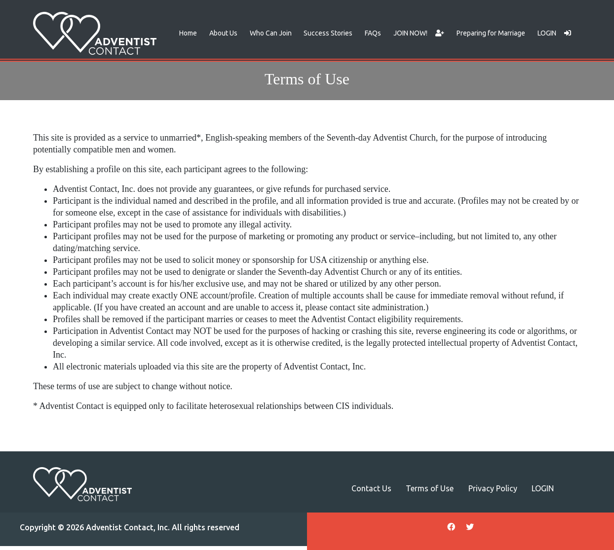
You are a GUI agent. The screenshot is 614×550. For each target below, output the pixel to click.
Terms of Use (430, 488)
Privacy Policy (492, 488)
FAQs (373, 33)
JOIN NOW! (418, 33)
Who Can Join (271, 33)
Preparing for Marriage (491, 33)
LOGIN (554, 33)
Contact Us (371, 488)
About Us (223, 33)
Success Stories (328, 33)
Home (188, 33)
